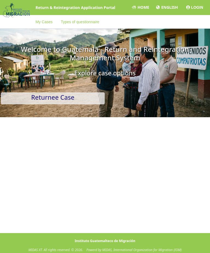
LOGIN (194, 7)
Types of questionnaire (80, 22)
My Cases (44, 22)
